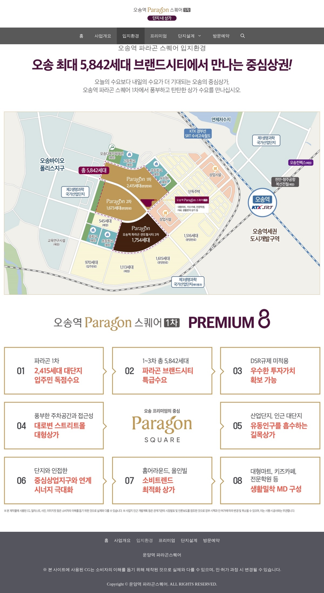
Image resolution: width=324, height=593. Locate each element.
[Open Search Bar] (242, 36)
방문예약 (221, 36)
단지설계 (192, 36)
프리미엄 (158, 36)
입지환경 (130, 36)
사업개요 (103, 36)
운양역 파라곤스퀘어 (148, 584)
